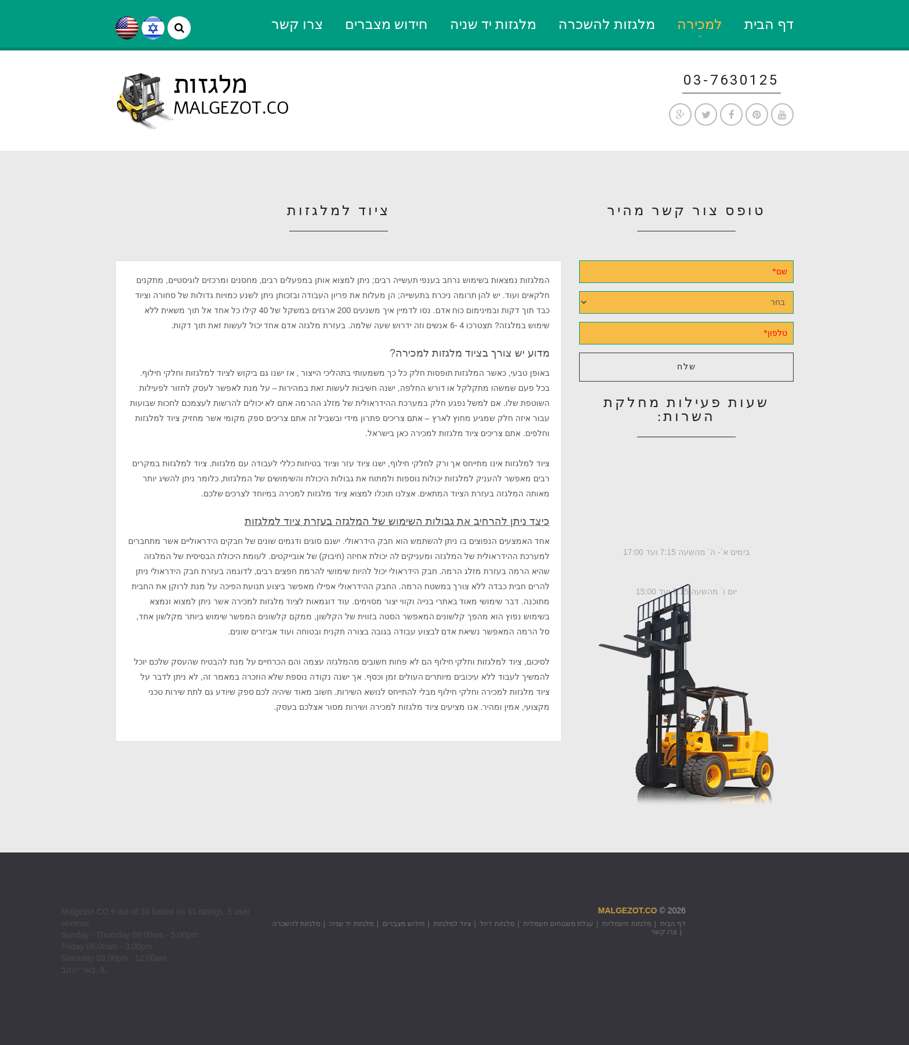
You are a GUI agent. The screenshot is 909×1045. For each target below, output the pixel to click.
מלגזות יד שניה (493, 24)
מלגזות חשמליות (524, 924)
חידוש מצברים (386, 24)
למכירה (699, 24)
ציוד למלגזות (349, 924)
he (153, 27)
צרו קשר (297, 24)
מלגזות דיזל (394, 924)
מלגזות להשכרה (606, 24)
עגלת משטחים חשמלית (455, 924)
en (127, 27)
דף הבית (769, 24)
